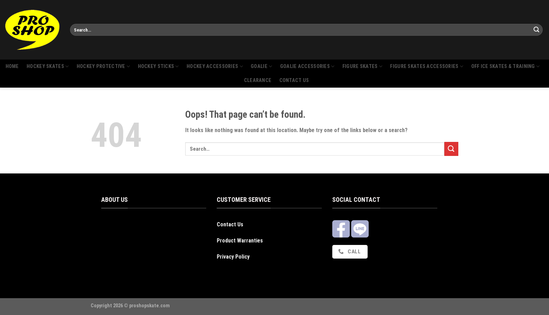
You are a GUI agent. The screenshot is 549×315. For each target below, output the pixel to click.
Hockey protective (103, 66)
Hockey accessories (215, 66)
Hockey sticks (158, 66)
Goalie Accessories (307, 66)
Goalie (261, 66)
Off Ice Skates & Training (505, 66)
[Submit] (536, 30)
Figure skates (362, 66)
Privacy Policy (233, 256)
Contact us (294, 80)
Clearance (258, 80)
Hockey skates (48, 66)
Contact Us (230, 224)
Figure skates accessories (426, 66)
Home (12, 66)
